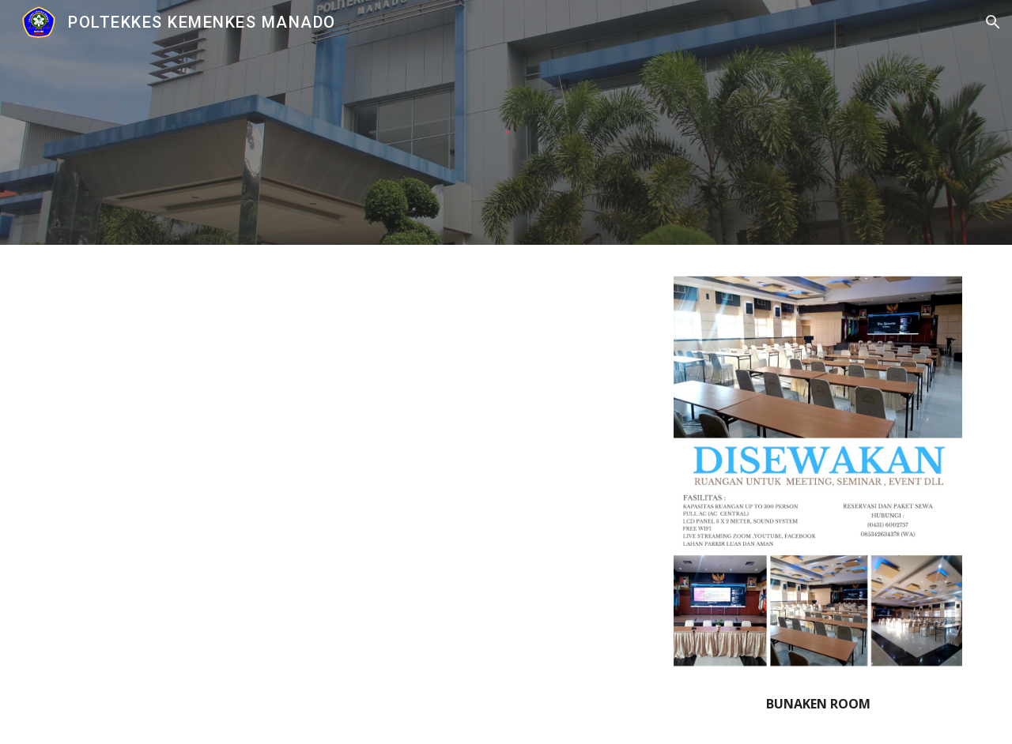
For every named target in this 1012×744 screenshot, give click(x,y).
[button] (993, 22)
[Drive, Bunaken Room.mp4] (350, 489)
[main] (818, 704)
